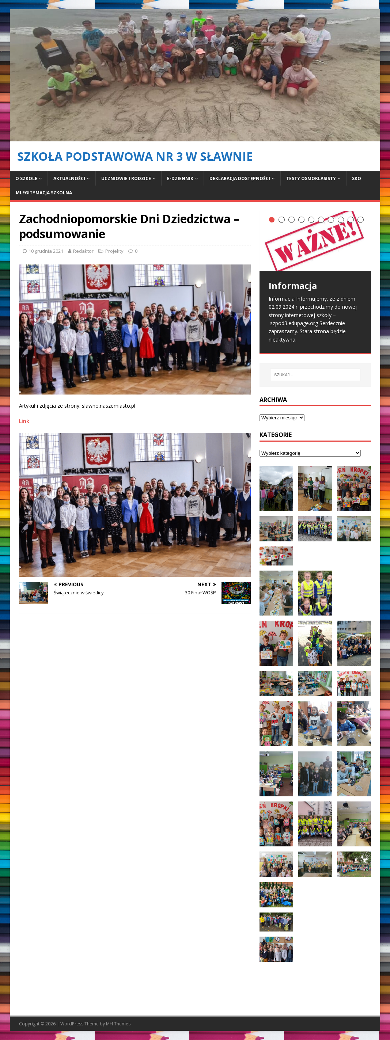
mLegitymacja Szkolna (44, 193)
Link (24, 421)
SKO (356, 178)
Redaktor (83, 251)
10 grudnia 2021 (46, 251)
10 (360, 220)
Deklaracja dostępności (239, 178)
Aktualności (69, 178)
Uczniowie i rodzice (126, 178)
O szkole (26, 178)
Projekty (114, 251)
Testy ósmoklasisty (311, 178)
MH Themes (118, 1024)
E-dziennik (180, 178)
